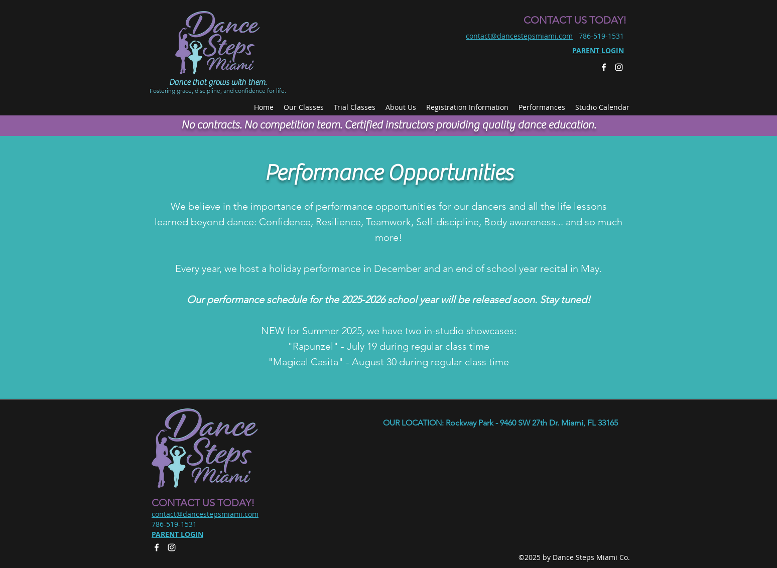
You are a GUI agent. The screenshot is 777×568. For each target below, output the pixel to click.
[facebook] (604, 67)
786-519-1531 (601, 36)
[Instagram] (619, 67)
